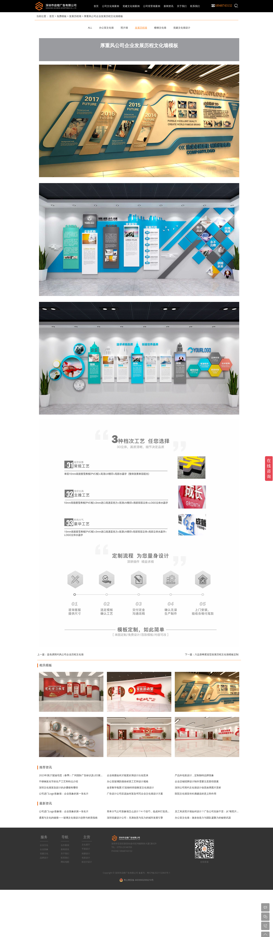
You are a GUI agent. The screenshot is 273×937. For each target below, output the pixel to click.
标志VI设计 (87, 861)
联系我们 (65, 857)
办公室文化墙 (106, 27)
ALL (90, 27)
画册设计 (86, 853)
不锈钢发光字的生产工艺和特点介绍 (58, 781)
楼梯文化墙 (160, 27)
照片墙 (124, 27)
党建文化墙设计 (181, 27)
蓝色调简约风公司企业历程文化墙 (65, 654)
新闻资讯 (65, 849)
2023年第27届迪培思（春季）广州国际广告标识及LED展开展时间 (74, 775)
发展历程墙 (75, 16)
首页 (96, 6)
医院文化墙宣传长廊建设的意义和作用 (195, 793)
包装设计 (86, 857)
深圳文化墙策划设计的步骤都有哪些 (58, 787)
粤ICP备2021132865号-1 (158, 872)
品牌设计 (44, 857)
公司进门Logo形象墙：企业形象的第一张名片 (63, 793)
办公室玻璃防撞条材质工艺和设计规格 (127, 781)
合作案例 (65, 845)
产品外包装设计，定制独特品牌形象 (194, 775)
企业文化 (44, 845)
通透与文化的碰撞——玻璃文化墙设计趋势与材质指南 (68, 817)
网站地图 (65, 861)
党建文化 (44, 853)
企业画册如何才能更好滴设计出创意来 (127, 775)
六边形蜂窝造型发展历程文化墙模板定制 (217, 654)
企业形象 (44, 849)
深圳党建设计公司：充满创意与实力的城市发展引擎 (135, 817)
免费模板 (62, 16)
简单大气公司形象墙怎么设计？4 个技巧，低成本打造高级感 (139, 811)
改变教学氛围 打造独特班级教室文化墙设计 (130, 787)
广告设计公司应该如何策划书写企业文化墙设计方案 (135, 793)
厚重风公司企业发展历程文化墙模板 (103, 16)
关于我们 (65, 853)
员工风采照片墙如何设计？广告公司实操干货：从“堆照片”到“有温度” (212, 811)
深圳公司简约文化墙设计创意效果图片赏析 (198, 787)
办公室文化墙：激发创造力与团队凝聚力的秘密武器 (203, 817)
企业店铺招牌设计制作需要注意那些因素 (197, 781)
